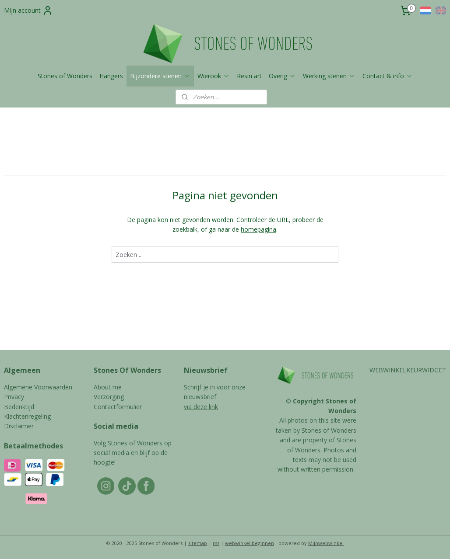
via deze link (201, 407)
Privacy (14, 396)
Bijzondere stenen (160, 76)
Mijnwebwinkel (326, 543)
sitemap (197, 543)
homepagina (258, 229)
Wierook (213, 76)
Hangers (111, 76)
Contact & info (387, 76)
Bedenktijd (19, 407)
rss (216, 543)
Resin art (249, 76)
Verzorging (109, 396)
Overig (282, 76)
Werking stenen (329, 76)
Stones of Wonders (65, 76)
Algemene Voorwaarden (38, 387)
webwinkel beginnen (249, 543)
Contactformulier (118, 407)
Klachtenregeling (27, 416)
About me (108, 387)
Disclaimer (19, 426)
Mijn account (28, 10)
